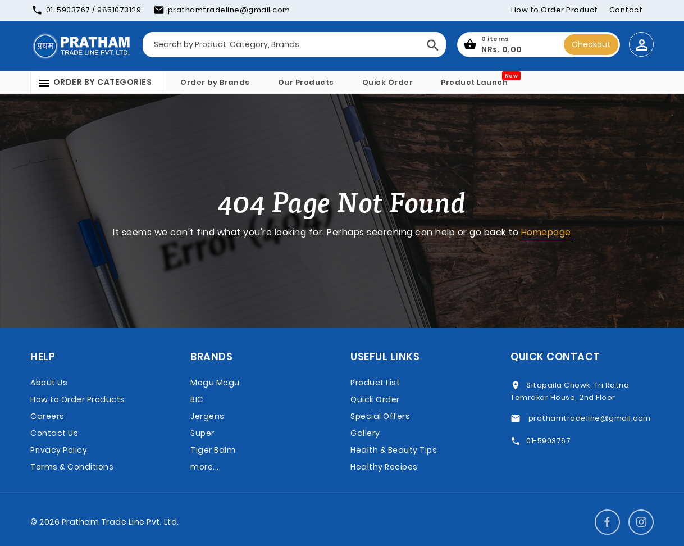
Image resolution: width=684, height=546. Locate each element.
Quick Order (387, 82)
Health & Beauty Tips (393, 450)
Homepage (544, 232)
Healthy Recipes (384, 466)
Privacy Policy (58, 450)
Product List (375, 382)
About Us (48, 382)
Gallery (365, 433)
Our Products (306, 82)
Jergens (207, 416)
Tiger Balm (212, 450)
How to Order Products (77, 399)
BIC (197, 399)
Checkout (591, 44)
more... (204, 466)
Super (202, 433)
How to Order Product (554, 9)
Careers (47, 416)
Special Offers (380, 416)
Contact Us (54, 433)
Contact (626, 9)
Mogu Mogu (215, 382)
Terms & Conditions (71, 466)
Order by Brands (215, 82)
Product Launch (474, 82)
